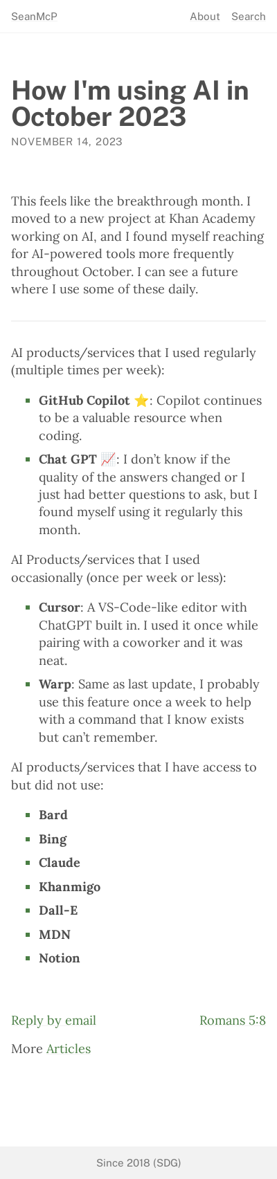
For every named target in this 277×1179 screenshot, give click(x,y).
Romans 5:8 (232, 1020)
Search (248, 16)
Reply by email (53, 1020)
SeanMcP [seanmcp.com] (34, 16)
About (205, 16)
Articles (68, 1049)
